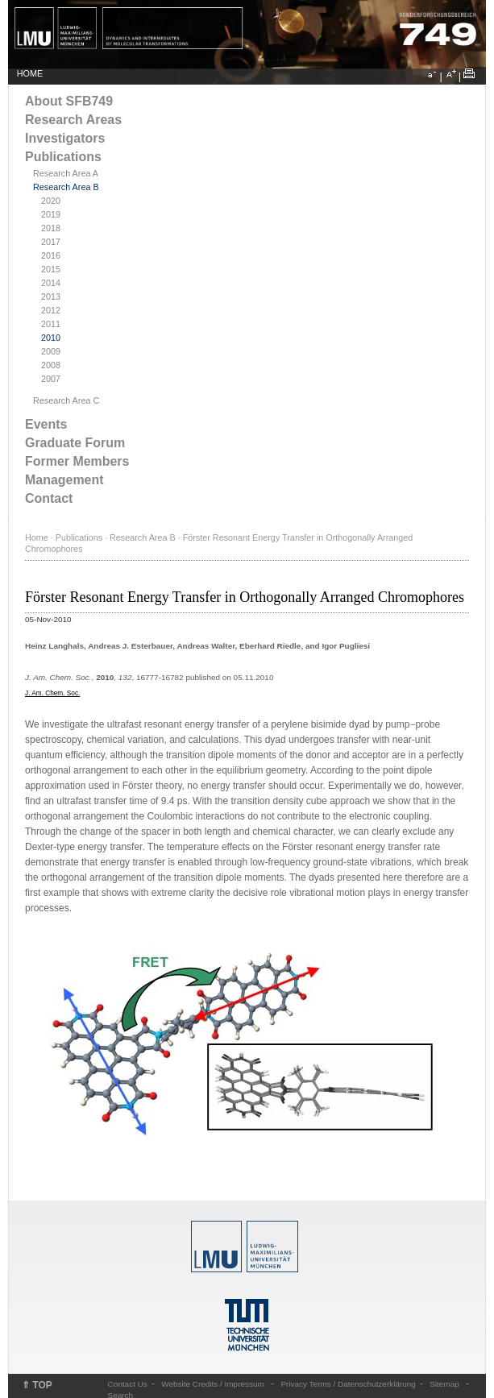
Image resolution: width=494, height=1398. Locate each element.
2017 (50, 242)
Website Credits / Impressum (212, 1383)
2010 (50, 337)
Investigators (65, 138)
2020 (50, 200)
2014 (50, 283)
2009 (50, 351)
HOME (30, 73)
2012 (50, 310)
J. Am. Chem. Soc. (52, 693)
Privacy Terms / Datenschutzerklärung (347, 1383)
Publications (63, 157)
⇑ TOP (37, 1385)
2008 (50, 365)
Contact (49, 498)
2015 (50, 269)
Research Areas (73, 120)
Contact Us (127, 1383)
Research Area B (66, 187)
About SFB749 (69, 101)
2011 (50, 324)
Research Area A (65, 173)
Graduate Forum (75, 443)
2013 (50, 296)
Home (36, 537)
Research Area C (66, 400)
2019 (50, 214)
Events (46, 424)
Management (64, 480)
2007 (50, 379)
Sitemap (444, 1383)
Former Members (77, 461)
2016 (50, 255)
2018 (50, 228)
